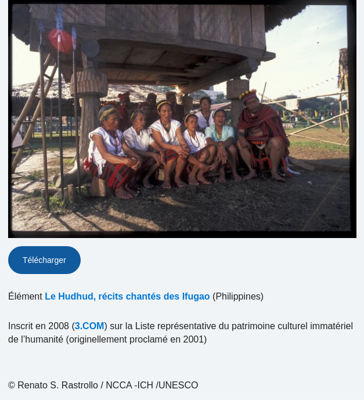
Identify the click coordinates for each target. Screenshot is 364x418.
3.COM (89, 326)
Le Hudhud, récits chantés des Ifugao (127, 296)
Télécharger (44, 260)
